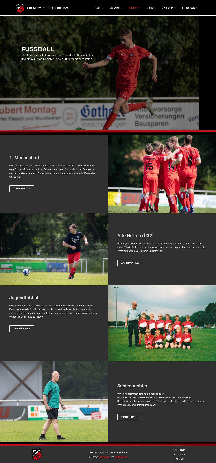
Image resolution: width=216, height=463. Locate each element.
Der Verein (123, 7)
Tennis (155, 7)
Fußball (140, 7)
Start (108, 7)
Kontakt (179, 458)
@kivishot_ (104, 457)
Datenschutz (179, 454)
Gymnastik (171, 7)
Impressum (179, 449)
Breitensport (191, 7)
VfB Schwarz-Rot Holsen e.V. (48, 8)
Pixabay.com (121, 457)
